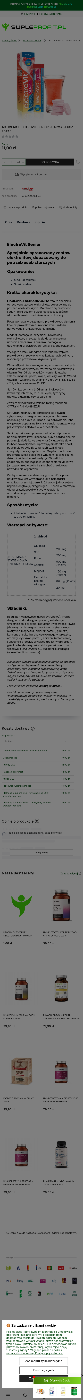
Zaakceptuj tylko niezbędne (43, 1361)
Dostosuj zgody (43, 1370)
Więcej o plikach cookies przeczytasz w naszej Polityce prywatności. (34, 1351)
